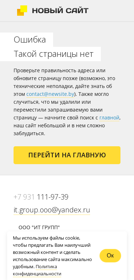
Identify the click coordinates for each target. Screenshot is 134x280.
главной (109, 117)
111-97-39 (41, 197)
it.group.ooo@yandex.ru (52, 210)
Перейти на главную (67, 155)
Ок (110, 255)
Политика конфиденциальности (37, 270)
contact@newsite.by (50, 93)
